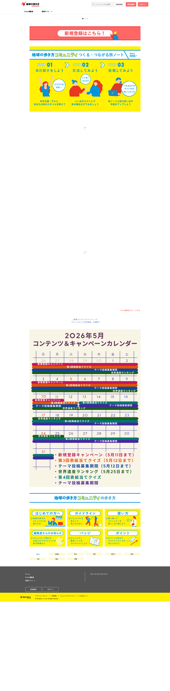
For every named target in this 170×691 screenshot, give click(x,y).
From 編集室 (28, 11)
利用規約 (54, 685)
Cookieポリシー (83, 685)
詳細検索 (119, 4)
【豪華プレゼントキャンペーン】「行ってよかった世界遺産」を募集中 (85, 410)
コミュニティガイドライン (68, 685)
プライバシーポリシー (41, 685)
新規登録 (131, 4)
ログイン (143, 4)
